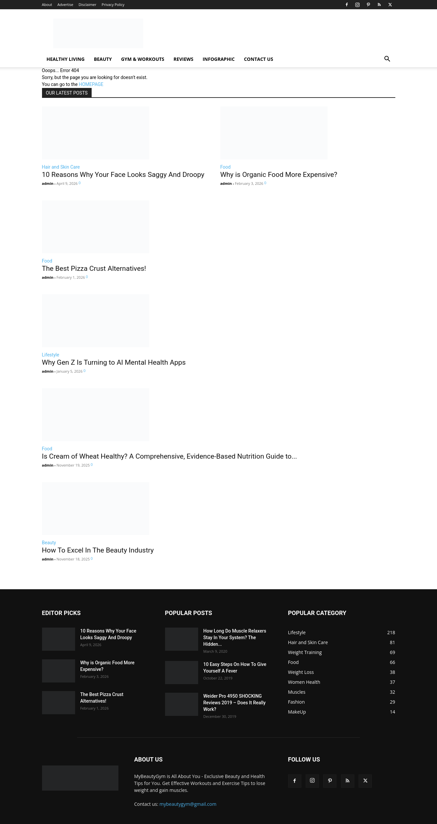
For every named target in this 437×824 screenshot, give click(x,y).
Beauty (103, 59)
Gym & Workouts (142, 59)
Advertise (65, 4)
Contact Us (258, 59)
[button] (387, 60)
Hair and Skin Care (61, 167)
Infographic (218, 59)
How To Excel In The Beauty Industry (98, 550)
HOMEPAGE (91, 84)
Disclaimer (87, 4)
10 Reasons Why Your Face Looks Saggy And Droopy (123, 175)
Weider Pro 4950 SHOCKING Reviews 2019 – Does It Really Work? (234, 702)
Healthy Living (66, 59)
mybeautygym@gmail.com (187, 804)
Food (225, 167)
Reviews (184, 59)
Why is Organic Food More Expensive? (278, 175)
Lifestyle (50, 354)
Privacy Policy (113, 4)
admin (48, 183)
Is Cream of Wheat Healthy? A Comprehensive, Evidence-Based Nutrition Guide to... (169, 456)
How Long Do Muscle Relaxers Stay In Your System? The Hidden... (234, 637)
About (47, 4)
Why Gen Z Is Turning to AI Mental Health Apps (114, 362)
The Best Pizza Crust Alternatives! (94, 268)
